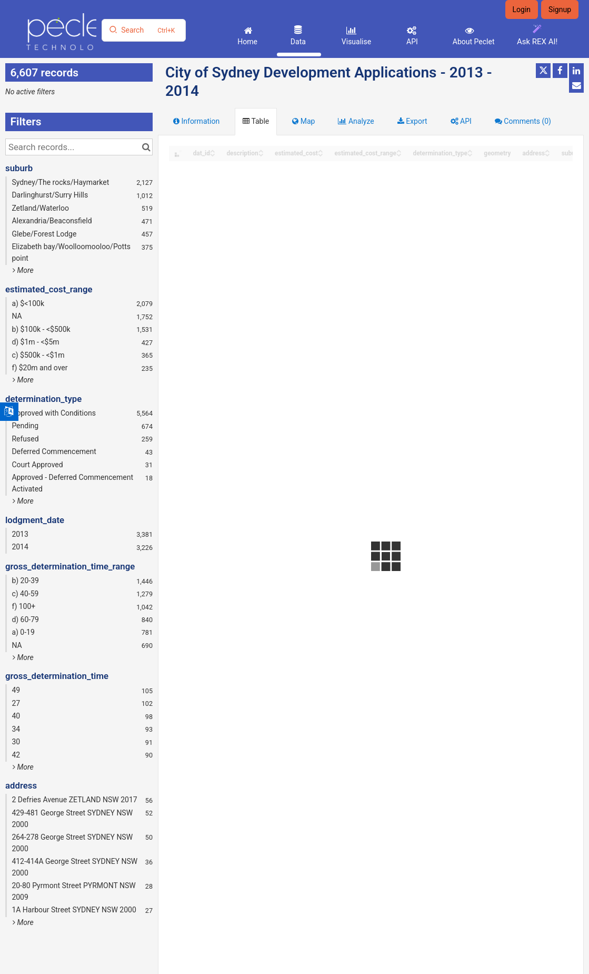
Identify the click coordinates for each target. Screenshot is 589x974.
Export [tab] (412, 121)
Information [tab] (196, 121)
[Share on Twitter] (543, 70)
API (411, 41)
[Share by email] (576, 85)
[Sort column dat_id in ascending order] (212, 150)
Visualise (355, 41)
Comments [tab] (523, 121)
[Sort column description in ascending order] (261, 150)
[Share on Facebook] (560, 70)
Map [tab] (303, 121)
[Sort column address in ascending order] (547, 150)
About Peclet (472, 41)
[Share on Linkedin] (576, 70)
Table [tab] (256, 121)
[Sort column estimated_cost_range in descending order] (399, 154)
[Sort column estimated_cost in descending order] (320, 154)
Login (522, 9)
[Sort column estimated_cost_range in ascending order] (399, 150)
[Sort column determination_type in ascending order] (470, 150)
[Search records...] (79, 147)
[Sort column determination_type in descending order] (470, 154)
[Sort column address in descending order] (547, 154)
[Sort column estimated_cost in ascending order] (320, 150)
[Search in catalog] (146, 147)
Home (246, 41)
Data (296, 41)
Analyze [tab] (356, 121)
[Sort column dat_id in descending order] (212, 154)
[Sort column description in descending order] (261, 154)
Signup (559, 9)
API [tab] (461, 121)
